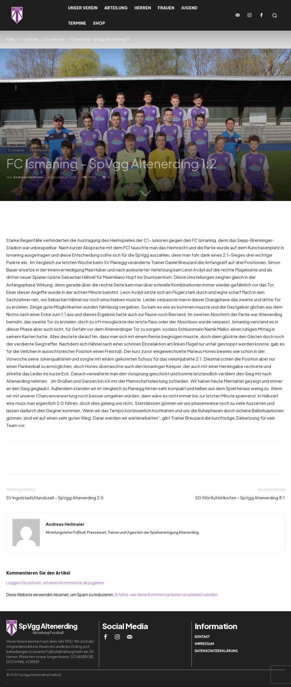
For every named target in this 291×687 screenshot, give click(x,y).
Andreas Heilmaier (28, 177)
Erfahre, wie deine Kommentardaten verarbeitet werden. (167, 594)
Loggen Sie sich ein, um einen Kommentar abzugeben (55, 582)
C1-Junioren (54, 39)
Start (10, 39)
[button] (274, 15)
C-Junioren (29, 39)
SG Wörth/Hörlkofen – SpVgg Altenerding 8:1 (240, 497)
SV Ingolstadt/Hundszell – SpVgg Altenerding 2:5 (54, 497)
